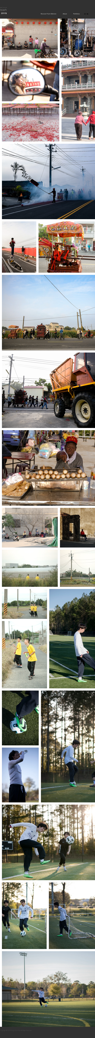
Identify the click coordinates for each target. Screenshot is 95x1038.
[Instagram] (85, 14)
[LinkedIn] (87, 14)
